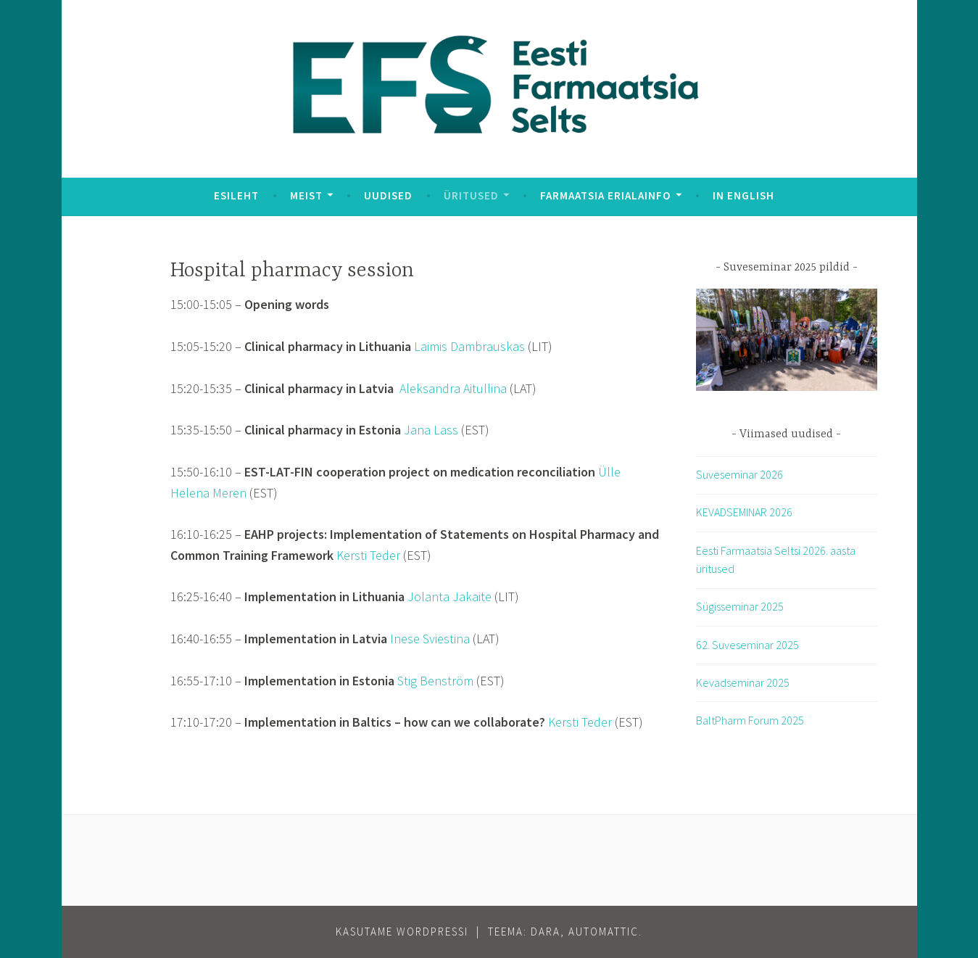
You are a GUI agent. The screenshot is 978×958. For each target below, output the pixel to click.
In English (743, 195)
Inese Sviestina (430, 638)
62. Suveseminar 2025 (747, 644)
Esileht (236, 195)
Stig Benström (435, 680)
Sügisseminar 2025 (740, 606)
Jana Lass (431, 429)
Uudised (388, 195)
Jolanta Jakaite (449, 596)
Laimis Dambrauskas (469, 346)
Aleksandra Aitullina (453, 388)
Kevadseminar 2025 (743, 682)
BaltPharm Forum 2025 (750, 720)
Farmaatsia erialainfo (605, 195)
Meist (306, 195)
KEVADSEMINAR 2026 (744, 512)
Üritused (471, 195)
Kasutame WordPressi (402, 931)
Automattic (603, 931)
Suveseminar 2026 (739, 474)
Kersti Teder (368, 555)
